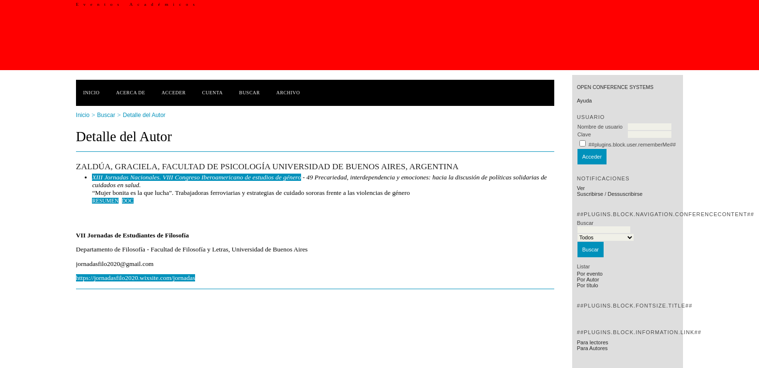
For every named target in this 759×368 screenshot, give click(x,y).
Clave (584, 134)
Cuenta (212, 92)
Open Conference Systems (615, 87)
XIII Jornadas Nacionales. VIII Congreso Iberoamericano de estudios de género (196, 177)
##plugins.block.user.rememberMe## (632, 144)
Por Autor (588, 279)
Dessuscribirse (624, 194)
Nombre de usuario (600, 127)
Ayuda (584, 100)
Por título (587, 285)
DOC (128, 201)
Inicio (91, 92)
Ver (581, 188)
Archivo (288, 92)
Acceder (174, 92)
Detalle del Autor (144, 115)
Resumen (105, 201)
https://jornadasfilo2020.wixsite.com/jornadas (135, 277)
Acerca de (130, 92)
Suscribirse (590, 194)
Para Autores (592, 348)
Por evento (590, 274)
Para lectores (592, 342)
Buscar (249, 92)
